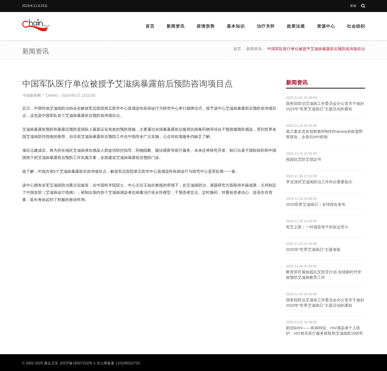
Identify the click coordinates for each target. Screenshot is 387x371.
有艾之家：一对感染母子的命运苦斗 (317, 227)
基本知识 (236, 26)
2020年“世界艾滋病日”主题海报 (313, 249)
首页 (150, 26)
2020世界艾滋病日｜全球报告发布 (316, 204)
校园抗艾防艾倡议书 (303, 159)
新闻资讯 (176, 26)
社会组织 (356, 26)
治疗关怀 (266, 26)
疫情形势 (206, 26)
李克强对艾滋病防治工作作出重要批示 (319, 182)
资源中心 (326, 26)
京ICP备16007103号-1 (78, 363)
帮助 (353, 6)
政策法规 (296, 26)
